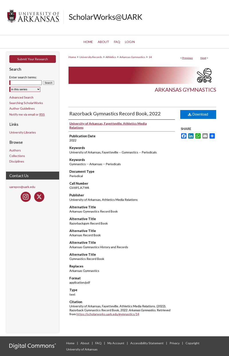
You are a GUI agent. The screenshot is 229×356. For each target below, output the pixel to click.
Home (72, 57)
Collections (17, 156)
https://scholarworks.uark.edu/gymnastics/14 (107, 314)
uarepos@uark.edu (22, 187)
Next (203, 58)
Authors (15, 150)
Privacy (175, 343)
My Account (116, 343)
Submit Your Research (32, 59)
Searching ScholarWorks (26, 103)
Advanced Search (21, 97)
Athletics (111, 57)
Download (198, 114)
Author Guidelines (22, 108)
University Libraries (22, 132)
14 (150, 57)
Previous (187, 58)
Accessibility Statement (147, 343)
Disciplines (16, 161)
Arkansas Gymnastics (132, 57)
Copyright (193, 343)
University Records (90, 57)
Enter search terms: (23, 77)
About (85, 343)
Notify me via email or (27, 114)
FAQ (98, 343)
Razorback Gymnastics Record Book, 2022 (115, 113)
